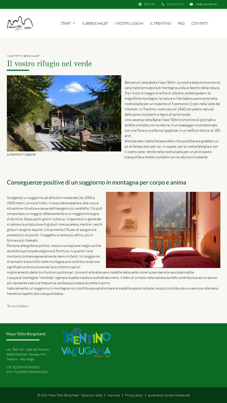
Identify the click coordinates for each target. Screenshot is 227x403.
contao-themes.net (177, 395)
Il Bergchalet (95, 23)
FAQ (181, 23)
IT (150, 4)
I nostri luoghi (129, 23)
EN (153, 4)
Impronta (114, 395)
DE (146, 4)
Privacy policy (134, 395)
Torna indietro (17, 306)
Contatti (199, 23)
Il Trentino (160, 23)
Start (68, 23)
